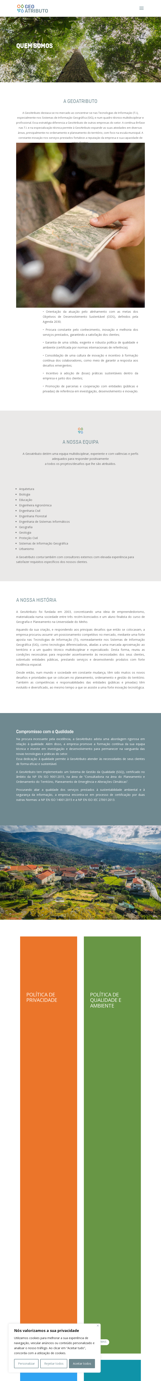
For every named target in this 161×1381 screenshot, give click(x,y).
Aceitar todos (82, 1363)
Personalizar (26, 1363)
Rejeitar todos (54, 1363)
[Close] (98, 1326)
